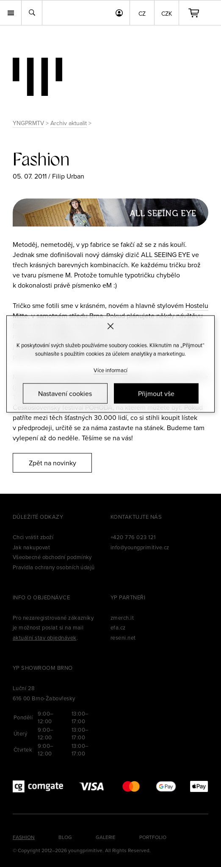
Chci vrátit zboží (33, 537)
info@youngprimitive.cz (139, 547)
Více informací (110, 370)
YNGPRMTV (28, 123)
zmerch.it (122, 617)
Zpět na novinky (52, 462)
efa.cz (118, 627)
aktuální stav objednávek (45, 637)
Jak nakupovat (31, 547)
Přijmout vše (156, 393)
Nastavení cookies (65, 393)
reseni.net (123, 637)
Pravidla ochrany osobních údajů (54, 567)
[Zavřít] (111, 326)
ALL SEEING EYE (165, 254)
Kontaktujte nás (136, 516)
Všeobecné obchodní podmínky (52, 557)
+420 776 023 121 (133, 537)
